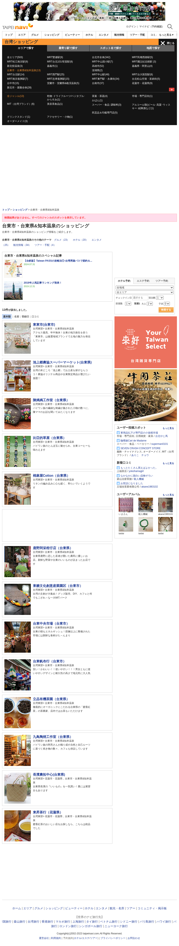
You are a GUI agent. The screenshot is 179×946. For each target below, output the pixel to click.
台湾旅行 (33, 921)
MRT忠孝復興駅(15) (58, 78)
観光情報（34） (22, 245)
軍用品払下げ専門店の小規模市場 (139, 432)
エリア (22, 34)
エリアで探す (26, 48)
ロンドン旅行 (68, 926)
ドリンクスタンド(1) (18, 116)
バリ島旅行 (147, 921)
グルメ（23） (61, 239)
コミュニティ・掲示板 (152, 908)
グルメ (35, 34)
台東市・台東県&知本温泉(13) (24, 70)
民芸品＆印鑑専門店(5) (105, 112)
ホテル (89, 34)
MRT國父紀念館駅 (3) (144, 61)
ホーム (16, 908)
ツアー (131, 908)
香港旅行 (47, 921)
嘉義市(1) (52, 66)
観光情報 (119, 34)
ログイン (131, 26)
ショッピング (51, 34)
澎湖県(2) (97, 70)
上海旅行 (78, 921)
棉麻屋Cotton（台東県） (53, 475)
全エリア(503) (15, 57)
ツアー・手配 (137, 34)
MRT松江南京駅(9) (17, 61)
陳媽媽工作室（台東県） (51, 400)
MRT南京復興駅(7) (17, 78)
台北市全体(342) (101, 57)
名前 (16, 316)
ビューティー (72, 34)
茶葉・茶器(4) (100, 96)
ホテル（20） (80, 239)
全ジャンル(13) (15, 96)
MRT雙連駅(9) (55, 57)
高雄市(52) (98, 66)
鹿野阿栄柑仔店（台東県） (53, 548)
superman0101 (159, 444)
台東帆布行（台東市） (49, 661)
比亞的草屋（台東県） (49, 438)
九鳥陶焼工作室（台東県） (53, 737)
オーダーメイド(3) (17, 121)
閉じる (170, 43)
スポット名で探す (111, 48)
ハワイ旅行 (164, 921)
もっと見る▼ (166, 34)
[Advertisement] (89, 136)
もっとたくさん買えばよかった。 (139, 467)
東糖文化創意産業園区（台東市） (58, 586)
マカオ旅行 (63, 921)
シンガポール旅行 (90, 926)
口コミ (35, 316)
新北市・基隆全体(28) (19, 87)
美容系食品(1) (55, 103)
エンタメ (104, 34)
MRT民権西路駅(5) (142, 57)
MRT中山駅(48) (100, 74)
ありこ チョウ (140, 455)
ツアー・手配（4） (45, 245)
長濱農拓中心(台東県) (49, 774)
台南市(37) (98, 83)
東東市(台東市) (44, 324)
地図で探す (153, 48)
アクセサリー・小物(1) (60, 116)
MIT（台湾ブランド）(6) (20, 103)
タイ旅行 (92, 921)
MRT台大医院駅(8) (142, 74)
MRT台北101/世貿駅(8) (60, 61)
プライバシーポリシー (113, 938)
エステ (86, 938)
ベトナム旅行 (109, 921)
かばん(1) (97, 100)
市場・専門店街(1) (142, 96)
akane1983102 (149, 486)
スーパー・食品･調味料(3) (106, 104)
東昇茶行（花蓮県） (48, 812)
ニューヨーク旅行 (116, 926)
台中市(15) (13, 83)
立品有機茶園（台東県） (51, 699)
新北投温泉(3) (15, 66)
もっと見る (168, 428)
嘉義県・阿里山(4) (142, 66)
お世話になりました (132, 483)
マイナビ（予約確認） (151, 26)
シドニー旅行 (128, 921)
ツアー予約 (161, 280)
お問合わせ (134, 938)
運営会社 (44, 938)
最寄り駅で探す (68, 48)
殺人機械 (139, 479)
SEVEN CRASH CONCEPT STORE (140, 448)
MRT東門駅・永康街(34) (105, 78)
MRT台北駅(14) (15, 74)
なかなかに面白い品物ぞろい (137, 475)
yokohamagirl (136, 471)
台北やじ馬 (161, 436)
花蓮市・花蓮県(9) (142, 83)
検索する (166, 309)
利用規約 (56, 938)
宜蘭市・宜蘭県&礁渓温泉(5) (63, 83)
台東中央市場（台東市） (51, 623)
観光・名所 (117, 908)
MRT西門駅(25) (55, 74)
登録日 (25, 316)
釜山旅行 (19, 921)
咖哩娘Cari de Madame (134, 440)
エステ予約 (143, 280)
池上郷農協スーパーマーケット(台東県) (62, 362)
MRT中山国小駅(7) (102, 61)
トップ (8, 34)
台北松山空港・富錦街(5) (146, 78)
